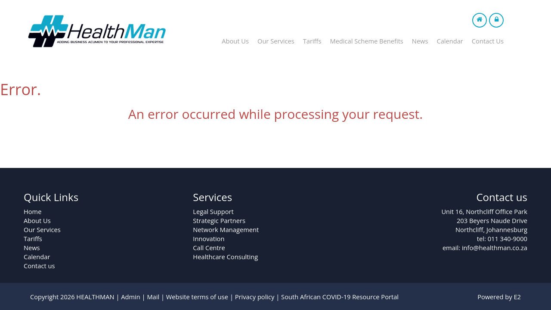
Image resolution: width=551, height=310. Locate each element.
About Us (235, 41)
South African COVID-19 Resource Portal (340, 296)
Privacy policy (255, 296)
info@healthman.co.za (494, 247)
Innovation (208, 238)
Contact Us (488, 41)
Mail (153, 296)
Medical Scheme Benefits (366, 41)
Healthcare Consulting (225, 256)
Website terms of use (197, 296)
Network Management (226, 229)
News (420, 41)
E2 (517, 296)
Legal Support (213, 211)
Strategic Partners (219, 220)
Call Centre (209, 247)
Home (32, 211)
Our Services (275, 41)
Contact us (39, 265)
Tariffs (312, 41)
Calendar (449, 41)
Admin (130, 296)
